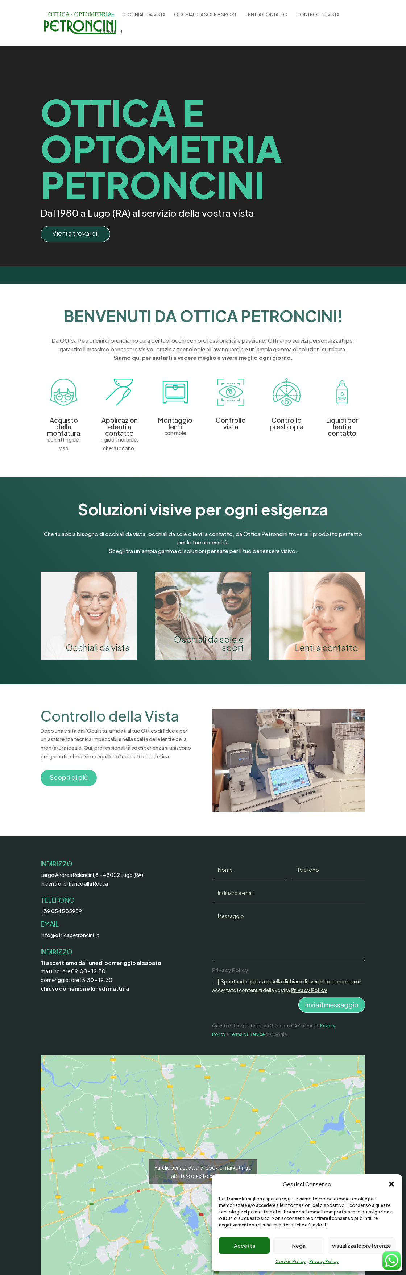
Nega (299, 1245)
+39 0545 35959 (61, 911)
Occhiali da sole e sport (205, 14)
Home (107, 14)
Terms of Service (247, 1034)
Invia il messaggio (332, 1004)
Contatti (111, 31)
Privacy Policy (324, 1261)
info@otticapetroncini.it (70, 935)
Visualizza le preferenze (361, 1245)
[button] (391, 1184)
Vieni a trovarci (74, 233)
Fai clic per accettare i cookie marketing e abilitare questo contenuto (203, 1171)
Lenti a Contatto (266, 14)
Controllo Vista (317, 14)
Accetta (244, 1245)
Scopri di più (69, 777)
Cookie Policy (291, 1261)
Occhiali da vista (144, 14)
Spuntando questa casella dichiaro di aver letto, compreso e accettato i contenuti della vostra (286, 985)
